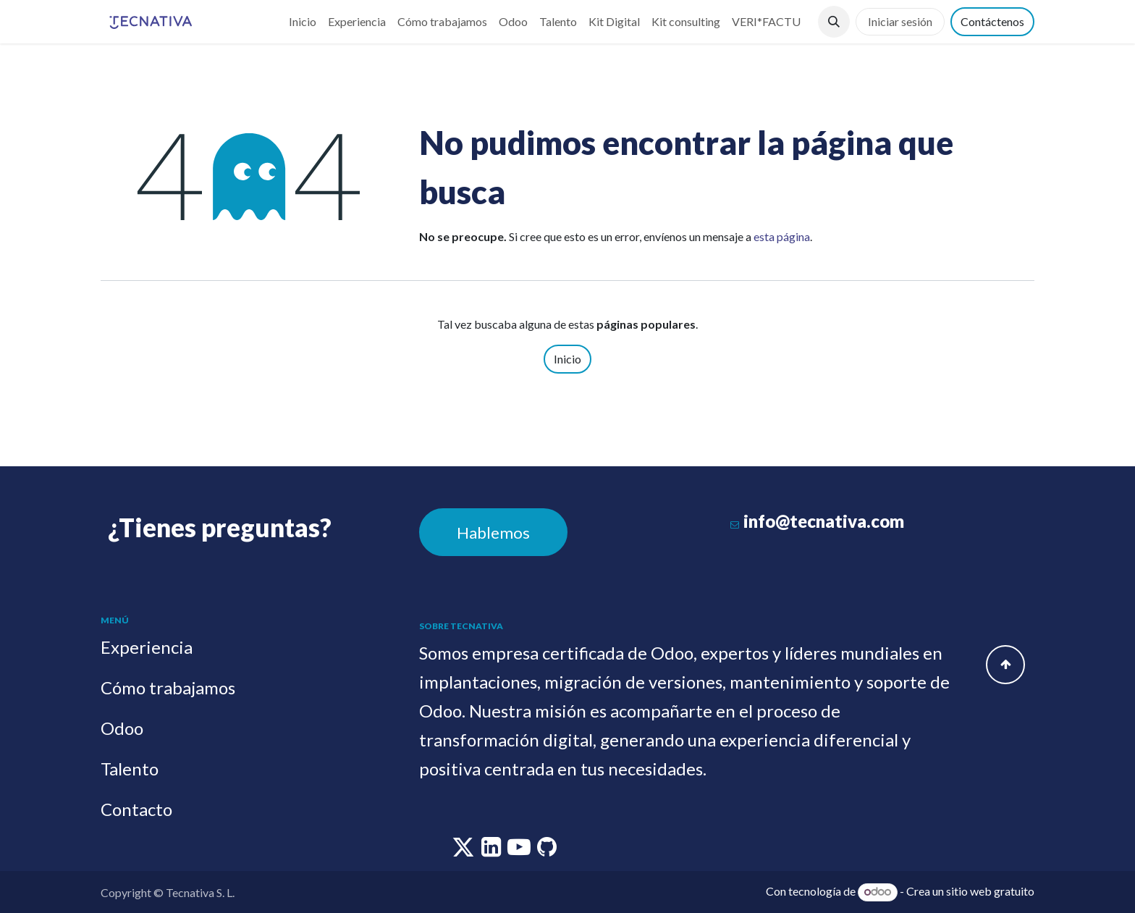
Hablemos (493, 532)
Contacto (136, 809)
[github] (547, 850)
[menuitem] (302, 21)
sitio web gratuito (990, 891)
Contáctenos (992, 21)
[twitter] (464, 850)
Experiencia (147, 646)
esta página (782, 236)
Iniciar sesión (900, 21)
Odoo (122, 728)
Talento (130, 768)
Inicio (567, 359)
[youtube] (520, 850)
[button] (834, 22)
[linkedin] (492, 850)
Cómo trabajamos (168, 687)
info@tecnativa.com (823, 520)
